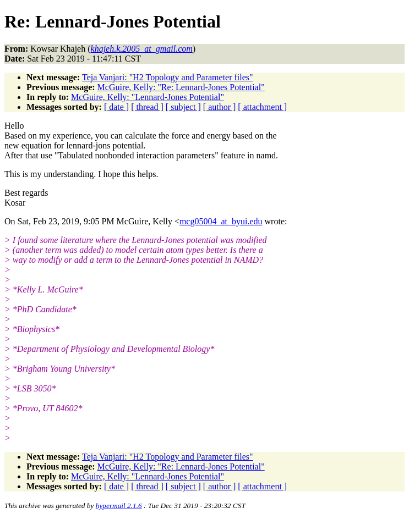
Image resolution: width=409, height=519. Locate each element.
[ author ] (219, 107)
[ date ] (116, 107)
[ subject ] (183, 107)
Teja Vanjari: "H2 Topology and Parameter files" (167, 77)
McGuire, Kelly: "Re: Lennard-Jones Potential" (181, 87)
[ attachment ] (262, 107)
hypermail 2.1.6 (119, 505)
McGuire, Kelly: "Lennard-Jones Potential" (147, 97)
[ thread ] (147, 107)
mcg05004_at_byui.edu (221, 221)
